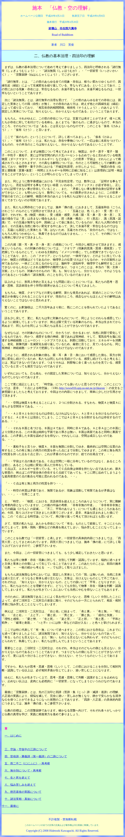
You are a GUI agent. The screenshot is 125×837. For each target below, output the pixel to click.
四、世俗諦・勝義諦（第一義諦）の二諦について (36, 756)
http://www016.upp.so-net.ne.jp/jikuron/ (82, 388)
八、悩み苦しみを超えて (20, 784)
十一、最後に (10, 806)
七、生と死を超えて (17, 777)
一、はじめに (13, 735)
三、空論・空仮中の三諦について (26, 749)
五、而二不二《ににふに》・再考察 (27, 763)
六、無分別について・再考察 (23, 770)
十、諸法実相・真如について (23, 798)
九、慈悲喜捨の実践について (23, 791)
